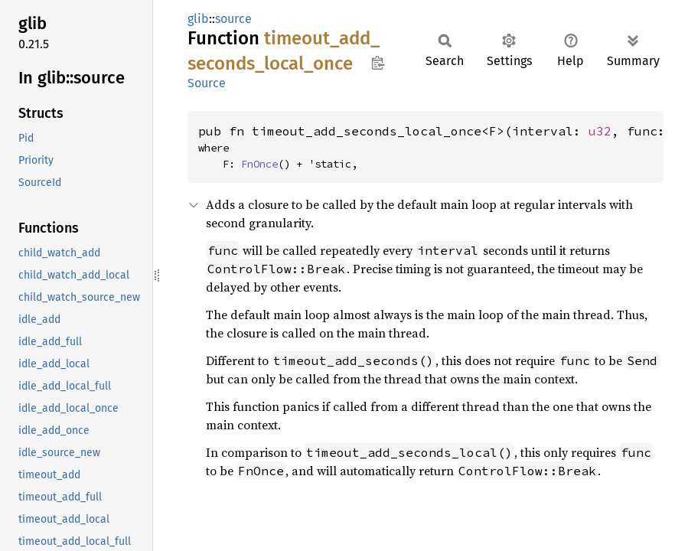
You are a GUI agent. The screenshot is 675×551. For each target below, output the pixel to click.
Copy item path (377, 63)
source (233, 18)
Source (207, 83)
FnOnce (259, 164)
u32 (600, 131)
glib (198, 18)
